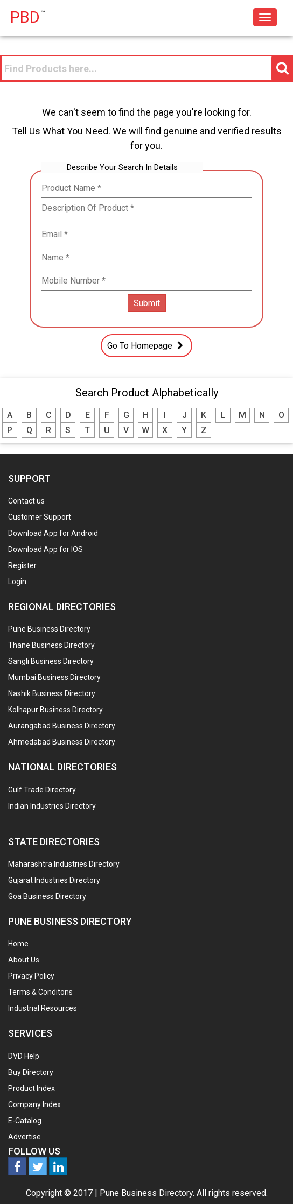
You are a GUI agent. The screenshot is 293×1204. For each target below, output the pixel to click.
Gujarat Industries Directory (54, 880)
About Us (23, 959)
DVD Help (23, 1056)
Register (22, 565)
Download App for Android (53, 533)
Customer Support (39, 517)
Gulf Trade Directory (42, 789)
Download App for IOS (45, 549)
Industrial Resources (42, 1008)
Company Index (34, 1104)
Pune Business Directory (49, 629)
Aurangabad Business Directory (61, 725)
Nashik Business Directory (51, 693)
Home (18, 943)
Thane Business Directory (51, 645)
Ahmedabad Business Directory (61, 742)
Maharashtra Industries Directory (64, 864)
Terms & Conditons (40, 992)
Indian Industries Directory (52, 806)
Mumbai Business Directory (54, 677)
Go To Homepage (146, 345)
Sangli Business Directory (51, 661)
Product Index (31, 1088)
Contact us (26, 501)
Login (17, 581)
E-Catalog (24, 1120)
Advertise (24, 1136)
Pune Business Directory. (147, 1193)
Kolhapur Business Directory (55, 709)
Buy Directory (30, 1072)
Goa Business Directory (47, 896)
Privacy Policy (31, 976)
